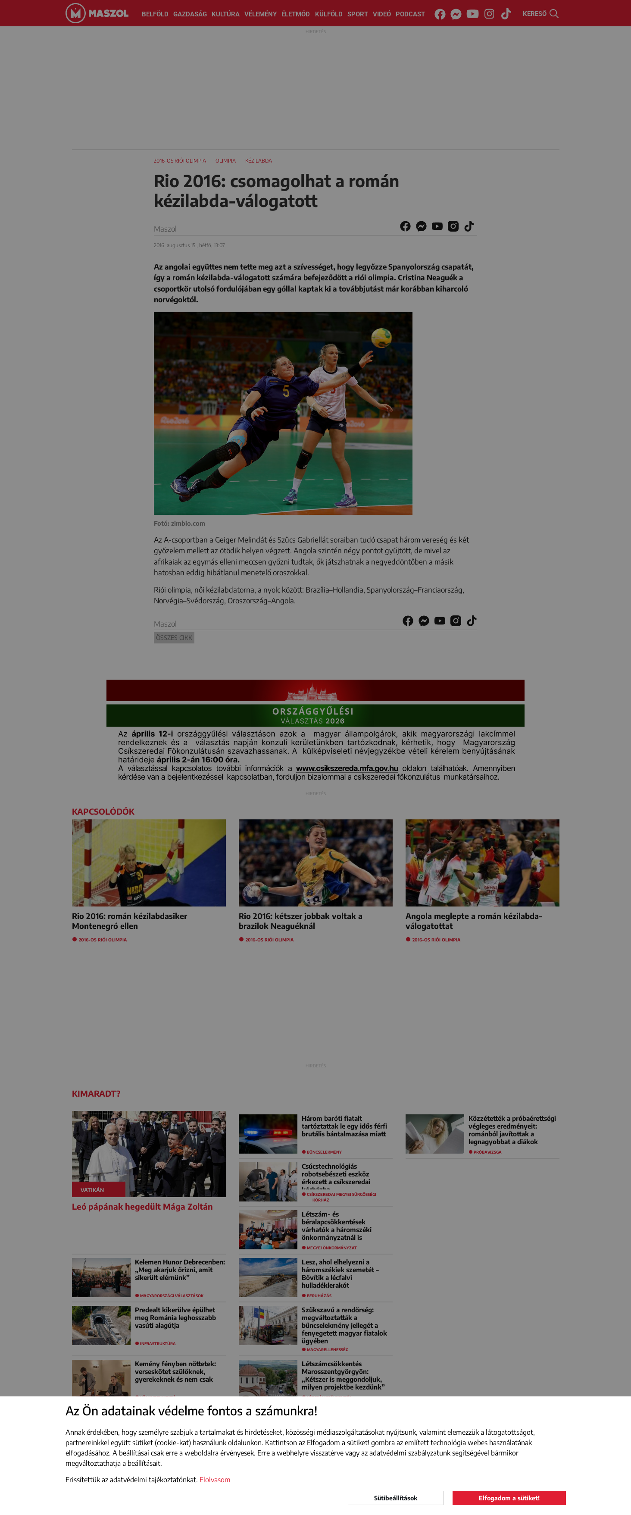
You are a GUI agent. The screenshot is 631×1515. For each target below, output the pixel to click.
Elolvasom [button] (215, 1479)
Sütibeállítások (395, 1498)
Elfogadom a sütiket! (509, 1498)
